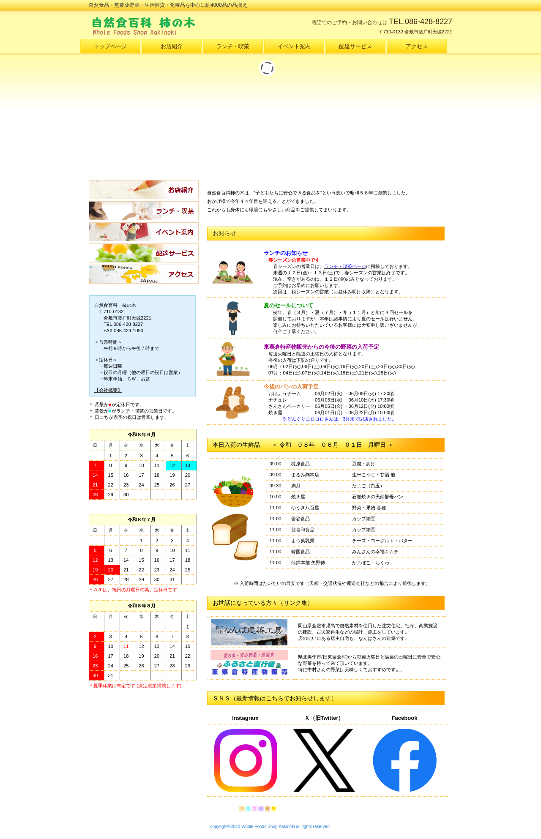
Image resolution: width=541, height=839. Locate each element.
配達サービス (144, 252)
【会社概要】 (108, 390)
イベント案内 (144, 231)
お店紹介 (144, 189)
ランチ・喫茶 (144, 210)
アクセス (144, 274)
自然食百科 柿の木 (173, 25)
